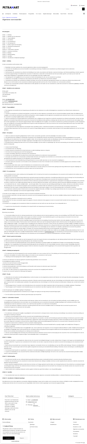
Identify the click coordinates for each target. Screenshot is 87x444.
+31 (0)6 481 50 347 (10, 99)
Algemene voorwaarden (11, 17)
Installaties (15, 13)
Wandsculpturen (23, 13)
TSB (84, 442)
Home (3, 17)
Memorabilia (56, 13)
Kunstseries (30, 422)
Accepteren (8, 438)
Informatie (70, 13)
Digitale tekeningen (47, 13)
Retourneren (76, 424)
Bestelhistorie (53, 424)
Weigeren (22, 438)
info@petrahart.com (12, 101)
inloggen (82, 5)
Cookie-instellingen (15, 441)
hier (19, 433)
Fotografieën (31, 13)
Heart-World (63, 13)
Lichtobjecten (8, 13)
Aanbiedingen (31, 424)
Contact (75, 422)
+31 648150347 (34, 399)
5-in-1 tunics (38, 13)
